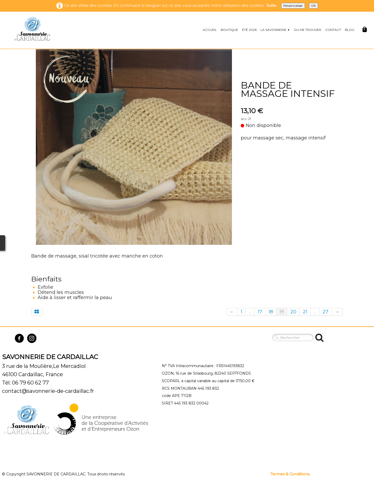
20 (293, 312)
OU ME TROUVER (307, 30)
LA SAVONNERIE (275, 30)
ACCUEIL (210, 30)
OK (313, 6)
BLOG (350, 30)
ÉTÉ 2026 (249, 30)
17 (260, 312)
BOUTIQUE (229, 30)
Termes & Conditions (290, 474)
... (250, 312)
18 (271, 312)
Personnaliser (293, 6)
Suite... (272, 5)
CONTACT (333, 30)
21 (305, 312)
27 (325, 312)
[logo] (32, 28)
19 (281, 312)
